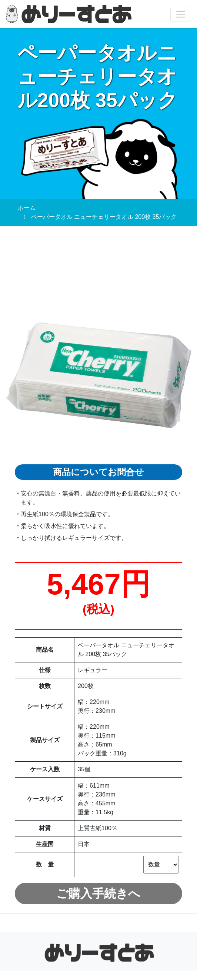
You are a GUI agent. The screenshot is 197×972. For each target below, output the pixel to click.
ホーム (27, 208)
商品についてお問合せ (98, 472)
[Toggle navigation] (180, 14)
